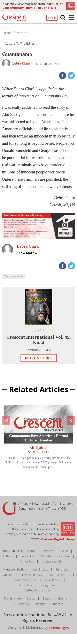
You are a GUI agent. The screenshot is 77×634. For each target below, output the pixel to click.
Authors (8, 556)
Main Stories (40, 570)
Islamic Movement (25, 580)
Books (47, 599)
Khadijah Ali (38, 447)
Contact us (27, 561)
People (40, 604)
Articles (30, 599)
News (64, 551)
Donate (46, 556)
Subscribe (27, 556)
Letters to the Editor (38, 590)
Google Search (51, 561)
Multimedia (21, 604)
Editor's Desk (23, 585)
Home (31, 551)
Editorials (61, 570)
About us (64, 556)
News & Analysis (31, 575)
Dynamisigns (59, 627)
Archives (48, 551)
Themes (58, 604)
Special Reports (59, 575)
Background (48, 585)
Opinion (8, 575)
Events (62, 599)
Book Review (52, 580)
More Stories (38, 358)
